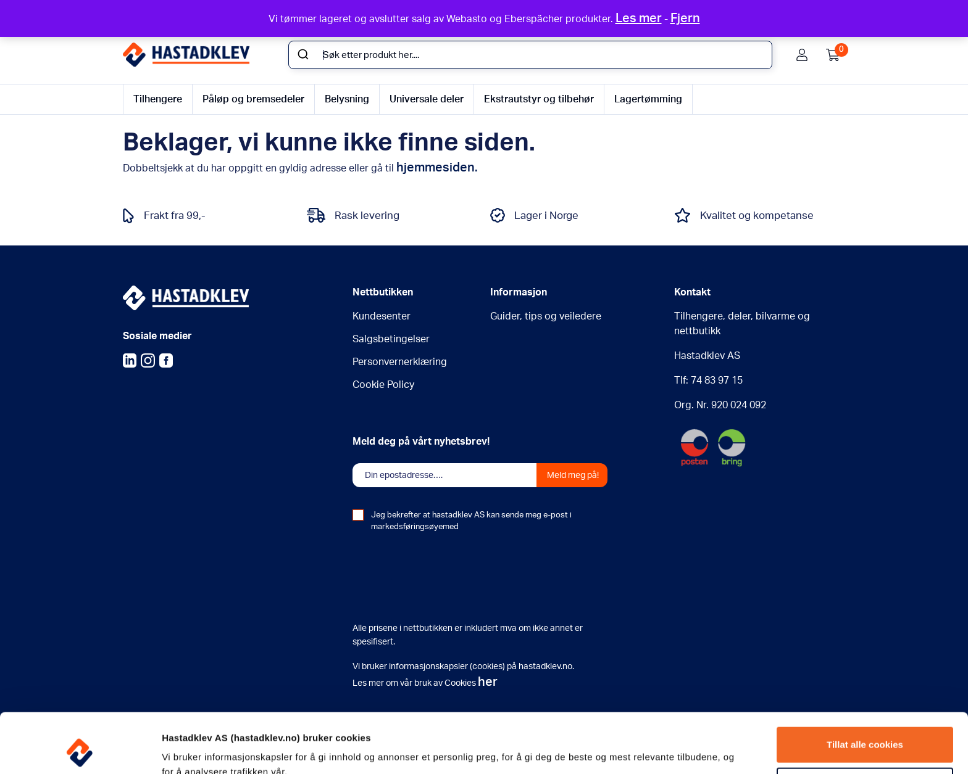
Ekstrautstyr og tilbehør (539, 99)
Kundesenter (382, 316)
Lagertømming (648, 99)
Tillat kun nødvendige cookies (865, 728)
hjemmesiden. (437, 168)
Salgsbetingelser (391, 339)
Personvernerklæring (400, 362)
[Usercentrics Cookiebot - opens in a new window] (80, 750)
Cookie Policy (383, 385)
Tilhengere (157, 99)
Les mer (638, 18)
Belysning (347, 99)
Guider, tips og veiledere (545, 316)
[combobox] (530, 55)
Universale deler (427, 99)
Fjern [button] (685, 18)
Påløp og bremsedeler (253, 99)
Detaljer (178, 749)
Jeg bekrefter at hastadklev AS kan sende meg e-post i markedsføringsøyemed (471, 521)
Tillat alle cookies (865, 688)
